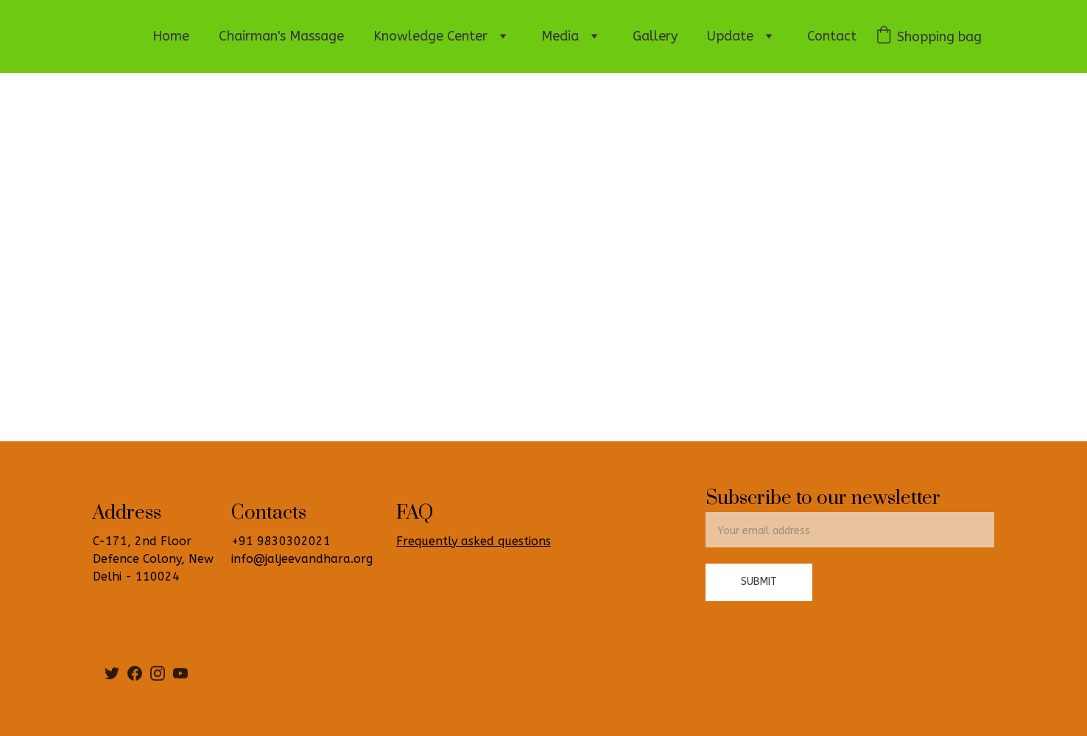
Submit (759, 581)
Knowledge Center (430, 36)
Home (170, 36)
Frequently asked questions (473, 541)
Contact (831, 36)
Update (730, 36)
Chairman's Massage (281, 36)
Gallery (655, 36)
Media (560, 36)
